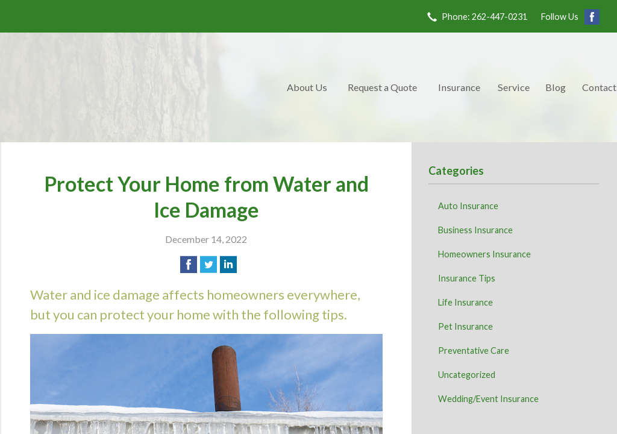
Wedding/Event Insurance (488, 399)
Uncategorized (466, 375)
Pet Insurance (465, 326)
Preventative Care (473, 350)
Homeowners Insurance (484, 254)
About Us (307, 87)
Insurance (459, 87)
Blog (555, 87)
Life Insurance (465, 302)
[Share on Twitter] (208, 264)
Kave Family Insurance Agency (139, 87)
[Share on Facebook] (188, 264)
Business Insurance (475, 230)
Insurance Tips (466, 278)
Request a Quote (382, 87)
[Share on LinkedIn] (228, 264)
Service (514, 87)
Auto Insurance (468, 206)
